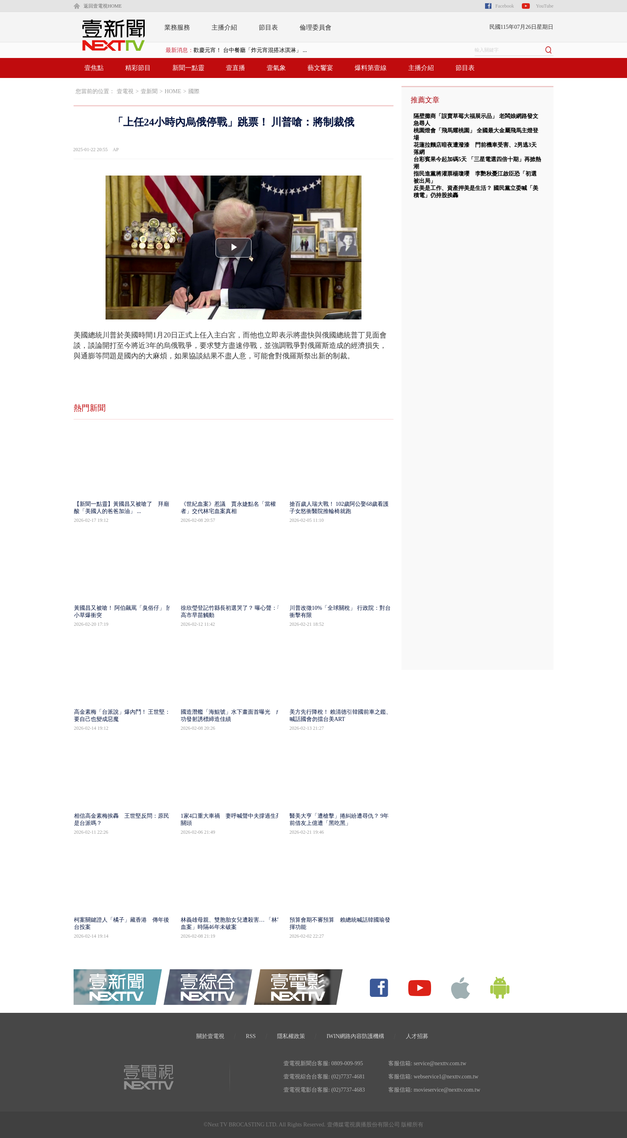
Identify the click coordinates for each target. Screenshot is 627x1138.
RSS (251, 1036)
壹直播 (235, 67)
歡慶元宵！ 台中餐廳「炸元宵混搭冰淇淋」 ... (250, 50)
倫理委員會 (315, 27)
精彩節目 (138, 67)
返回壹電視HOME (103, 6)
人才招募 (417, 1036)
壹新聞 (149, 91)
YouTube (544, 6)
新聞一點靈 (188, 67)
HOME (173, 91)
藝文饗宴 (320, 67)
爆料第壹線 (371, 67)
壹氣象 (276, 67)
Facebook (504, 6)
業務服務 (177, 27)
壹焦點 (94, 67)
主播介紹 (224, 27)
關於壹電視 (210, 1036)
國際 (194, 91)
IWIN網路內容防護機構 (356, 1036)
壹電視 (125, 91)
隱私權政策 (291, 1036)
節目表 (268, 27)
